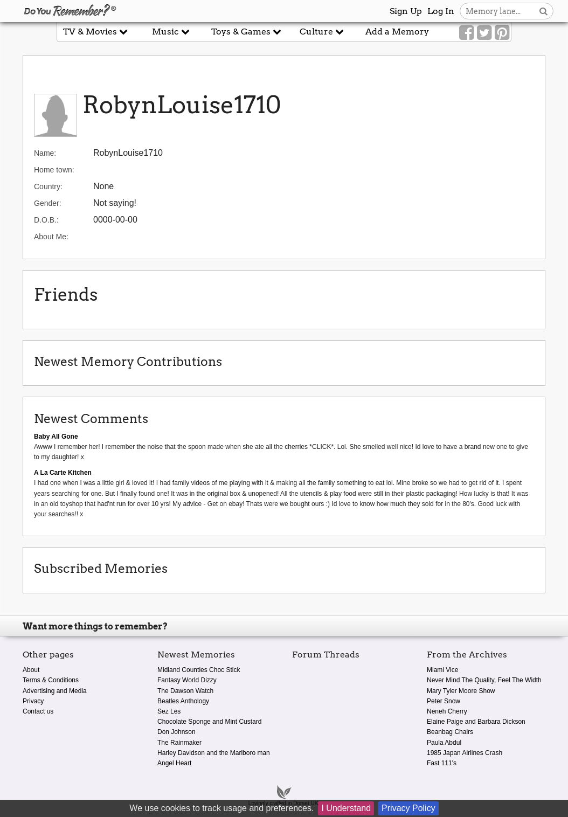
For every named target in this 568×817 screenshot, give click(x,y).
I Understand (346, 808)
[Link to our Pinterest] (502, 32)
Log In (440, 11)
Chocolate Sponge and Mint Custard (209, 721)
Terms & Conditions (51, 680)
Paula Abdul (444, 742)
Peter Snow (443, 701)
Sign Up (406, 11)
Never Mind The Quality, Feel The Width (484, 680)
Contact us (38, 711)
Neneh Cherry (447, 711)
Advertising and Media (55, 691)
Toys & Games (246, 31)
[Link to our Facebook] (466, 32)
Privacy (33, 701)
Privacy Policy (408, 808)
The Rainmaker (179, 742)
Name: (45, 153)
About (31, 670)
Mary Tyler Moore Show (461, 691)
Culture (322, 31)
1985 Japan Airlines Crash (464, 753)
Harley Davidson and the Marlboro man (213, 753)
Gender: (47, 203)
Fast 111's (441, 763)
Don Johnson (176, 732)
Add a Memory (397, 31)
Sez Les (169, 711)
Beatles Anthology (183, 701)
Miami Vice (442, 670)
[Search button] (543, 11)
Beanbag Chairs (450, 732)
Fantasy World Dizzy (187, 680)
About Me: (51, 236)
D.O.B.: (46, 220)
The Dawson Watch (185, 691)
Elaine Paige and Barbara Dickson (476, 721)
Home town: (54, 169)
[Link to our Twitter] (484, 32)
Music (171, 31)
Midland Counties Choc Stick (198, 670)
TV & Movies (95, 31)
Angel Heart (174, 763)
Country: (48, 186)
